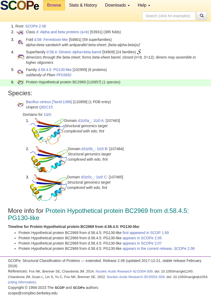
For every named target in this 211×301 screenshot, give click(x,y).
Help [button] (144, 5)
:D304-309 (124, 271)
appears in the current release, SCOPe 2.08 (159, 248)
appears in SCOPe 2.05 (142, 238)
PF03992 (63, 75)
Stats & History (83, 5)
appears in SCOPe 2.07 (142, 243)
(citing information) (22, 282)
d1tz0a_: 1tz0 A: (91, 120)
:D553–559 (136, 277)
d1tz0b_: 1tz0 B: (94, 149)
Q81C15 (46, 107)
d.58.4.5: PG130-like (55, 70)
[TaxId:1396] (62, 102)
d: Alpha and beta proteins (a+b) (62, 32)
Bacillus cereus (38, 102)
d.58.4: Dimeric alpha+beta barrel (74, 52)
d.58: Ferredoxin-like (51, 39)
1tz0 (47, 114)
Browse (54, 5)
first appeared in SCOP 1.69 (146, 233)
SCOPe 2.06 (35, 26)
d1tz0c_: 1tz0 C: (94, 177)
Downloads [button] (117, 5)
